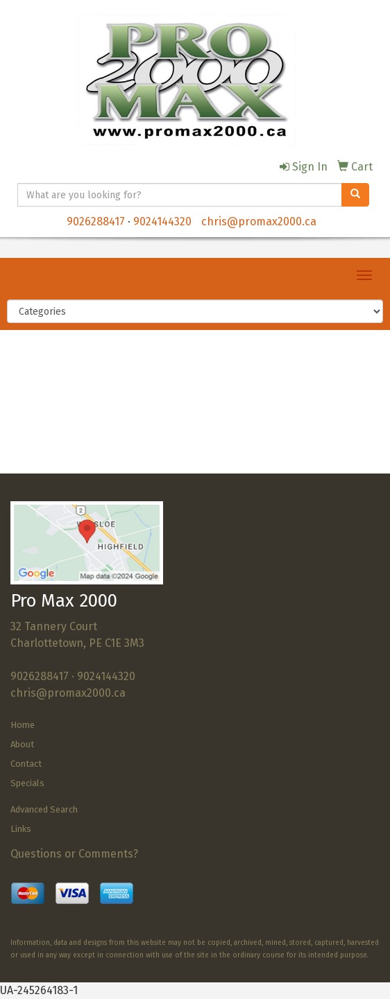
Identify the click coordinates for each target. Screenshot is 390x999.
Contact (26, 763)
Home (22, 725)
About (22, 744)
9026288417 (96, 221)
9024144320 (162, 221)
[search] (355, 195)
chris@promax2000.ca (258, 221)
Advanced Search (44, 809)
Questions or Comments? (74, 853)
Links (20, 829)
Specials (27, 783)
